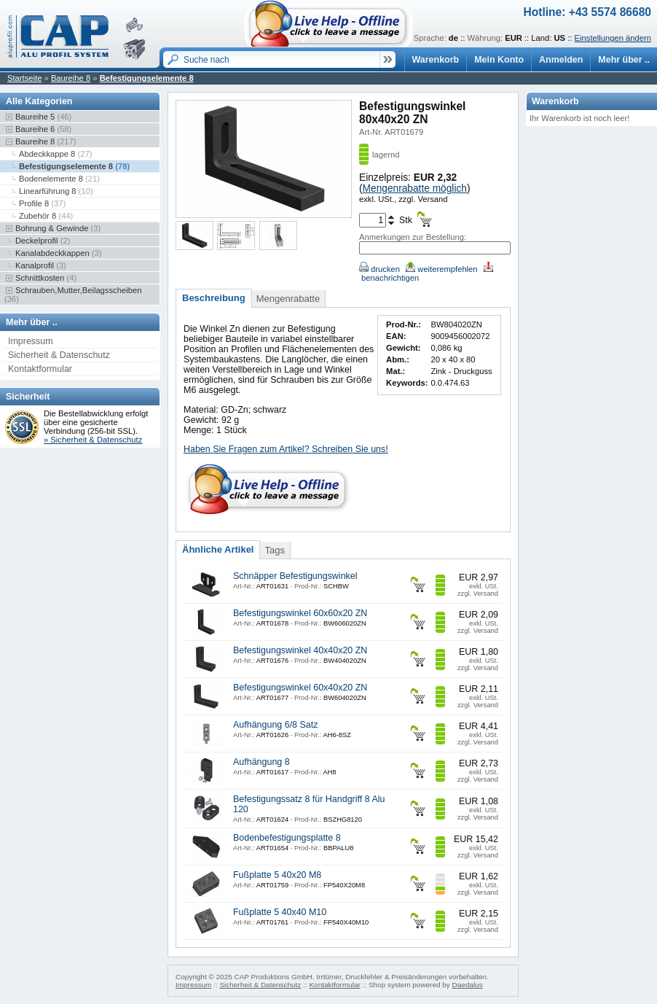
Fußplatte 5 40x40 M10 (279, 912)
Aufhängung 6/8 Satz (275, 725)
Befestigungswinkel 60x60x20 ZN (300, 613)
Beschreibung (213, 297)
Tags (274, 550)
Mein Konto (499, 60)
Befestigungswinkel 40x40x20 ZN (300, 650)
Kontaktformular (40, 369)
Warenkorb (436, 60)
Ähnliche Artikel (217, 549)
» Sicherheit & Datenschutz (93, 439)
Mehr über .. (624, 60)
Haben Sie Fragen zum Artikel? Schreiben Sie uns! (286, 449)
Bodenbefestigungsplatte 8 (287, 838)
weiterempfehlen (441, 269)
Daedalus (467, 985)
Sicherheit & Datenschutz (59, 355)
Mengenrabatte (288, 298)
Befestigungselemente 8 (147, 78)
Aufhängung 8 (261, 762)
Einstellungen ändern (613, 38)
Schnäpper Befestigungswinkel (295, 576)
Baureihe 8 (70, 78)
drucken (379, 269)
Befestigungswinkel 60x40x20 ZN (300, 687)
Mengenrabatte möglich (415, 188)
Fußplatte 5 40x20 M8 (277, 875)
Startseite (24, 78)
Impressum (30, 341)
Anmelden (561, 60)
